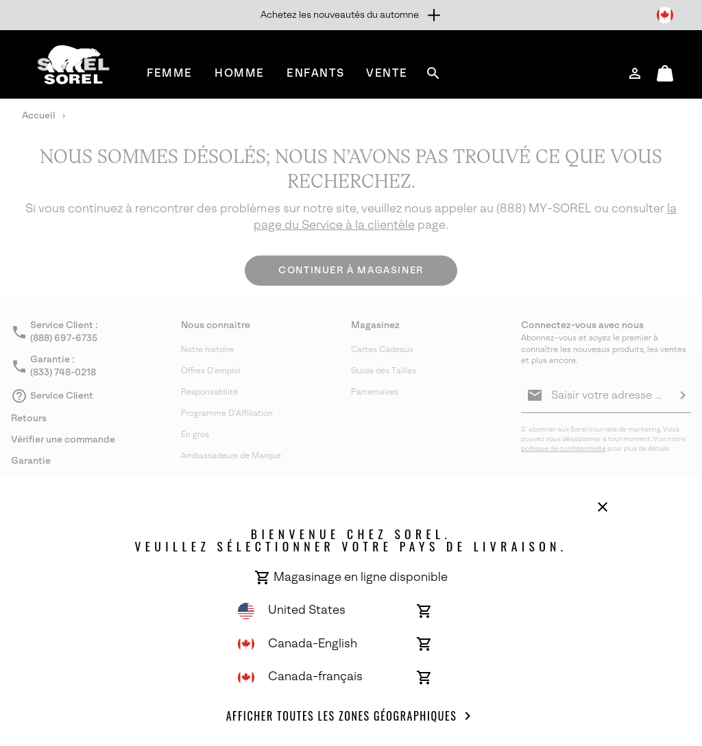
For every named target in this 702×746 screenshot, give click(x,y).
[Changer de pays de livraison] (665, 15)
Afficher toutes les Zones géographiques (351, 716)
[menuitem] (170, 73)
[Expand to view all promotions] (351, 15)
